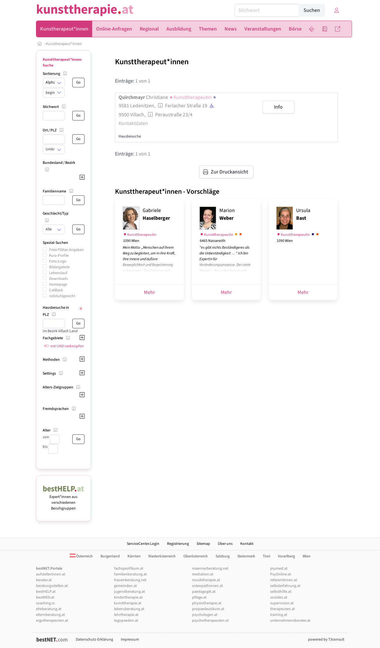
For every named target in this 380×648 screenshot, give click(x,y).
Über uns (225, 543)
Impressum (130, 639)
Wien (307, 556)
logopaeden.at (126, 620)
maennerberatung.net (210, 568)
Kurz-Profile (59, 255)
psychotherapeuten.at (210, 620)
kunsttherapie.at (127, 603)
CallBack (56, 290)
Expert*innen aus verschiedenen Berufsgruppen (64, 499)
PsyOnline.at (280, 574)
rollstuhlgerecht (62, 296)
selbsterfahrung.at (285, 586)
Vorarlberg (286, 556)
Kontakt (246, 543)
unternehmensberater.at (290, 620)
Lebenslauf (58, 273)
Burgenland (110, 556)
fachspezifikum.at (128, 568)
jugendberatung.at (129, 591)
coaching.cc (45, 603)
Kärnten (134, 556)
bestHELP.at (46, 591)
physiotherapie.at (206, 603)
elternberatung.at (50, 614)
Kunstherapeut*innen (64, 44)
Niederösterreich (162, 556)
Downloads (58, 278)
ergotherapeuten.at (52, 620)
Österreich (81, 556)
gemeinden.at (125, 586)
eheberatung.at (48, 609)
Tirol (266, 556)
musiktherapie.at (206, 580)
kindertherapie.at (128, 597)
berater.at (44, 580)
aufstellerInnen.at (50, 574)
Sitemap (203, 543)
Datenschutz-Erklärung (94, 639)
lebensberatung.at (129, 609)
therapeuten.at (282, 609)
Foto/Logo (57, 261)
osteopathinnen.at (207, 586)
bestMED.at (45, 597)
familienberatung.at (130, 574)
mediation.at (202, 574)
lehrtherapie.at (126, 614)
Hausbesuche (130, 136)
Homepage (58, 284)
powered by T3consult (326, 639)
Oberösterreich (195, 556)
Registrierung (178, 543)
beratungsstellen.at (52, 586)
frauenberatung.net (130, 580)
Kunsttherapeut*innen (152, 61)
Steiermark (246, 556)
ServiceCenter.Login (143, 543)
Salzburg (223, 556)
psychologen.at (204, 614)
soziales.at (278, 597)
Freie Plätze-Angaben (66, 250)
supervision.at (282, 603)
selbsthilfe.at (280, 591)
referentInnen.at (283, 580)
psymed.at (278, 568)
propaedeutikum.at (208, 609)
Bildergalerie (59, 267)
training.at (278, 614)
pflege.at (199, 597)
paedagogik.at (204, 591)
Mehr (149, 292)
